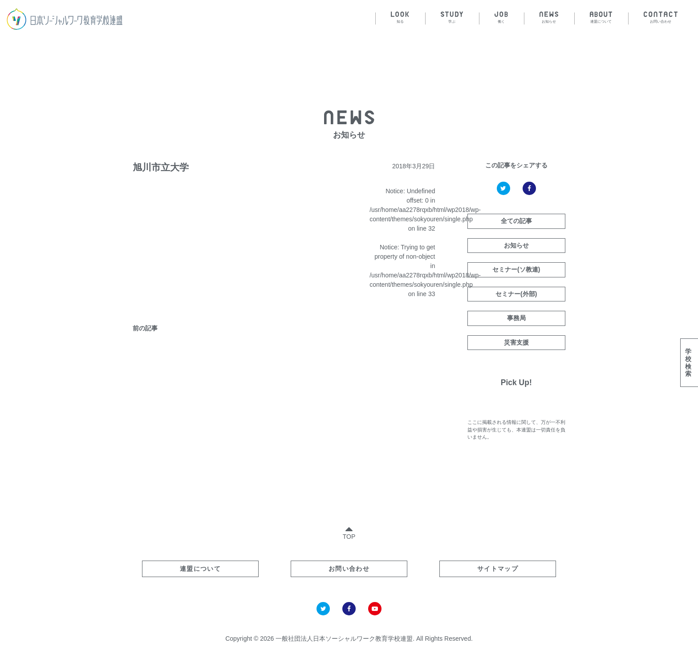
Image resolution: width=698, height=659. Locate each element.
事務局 (516, 317)
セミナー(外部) (516, 293)
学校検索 (688, 362)
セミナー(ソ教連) (516, 269)
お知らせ (516, 245)
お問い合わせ (349, 568)
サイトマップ (497, 568)
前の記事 (145, 328)
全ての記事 (516, 220)
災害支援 (516, 342)
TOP (349, 531)
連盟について (200, 568)
